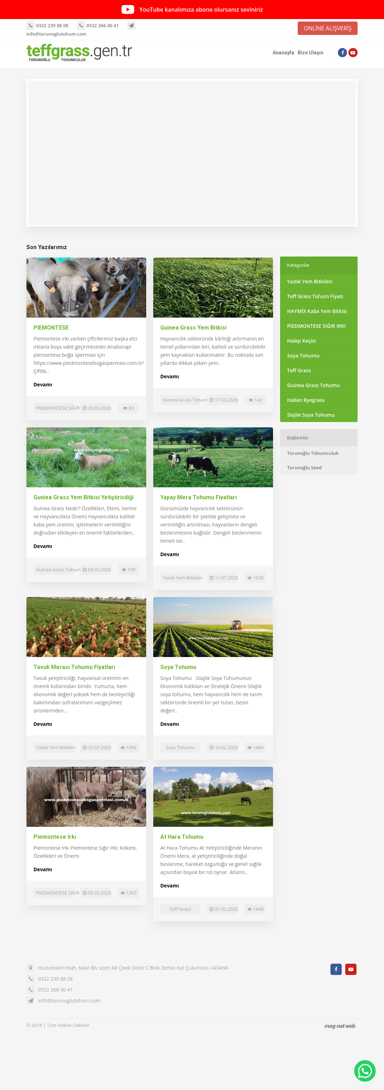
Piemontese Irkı (54, 836)
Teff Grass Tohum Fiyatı (315, 296)
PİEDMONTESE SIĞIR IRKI (316, 326)
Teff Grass (299, 370)
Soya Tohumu (178, 667)
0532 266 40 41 (98, 25)
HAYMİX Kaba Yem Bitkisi (317, 311)
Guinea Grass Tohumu (313, 385)
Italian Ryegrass (305, 400)
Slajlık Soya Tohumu (311, 414)
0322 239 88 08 (47, 25)
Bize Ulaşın (310, 52)
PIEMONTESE (51, 327)
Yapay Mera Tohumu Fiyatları (198, 497)
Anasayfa (283, 52)
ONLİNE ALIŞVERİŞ (328, 28)
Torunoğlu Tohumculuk (313, 453)
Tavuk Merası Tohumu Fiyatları (74, 667)
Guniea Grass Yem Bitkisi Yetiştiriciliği (83, 497)
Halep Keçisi (301, 340)
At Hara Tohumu (181, 836)
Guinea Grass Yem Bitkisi (193, 327)
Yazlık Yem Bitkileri (309, 281)
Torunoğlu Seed (304, 467)
